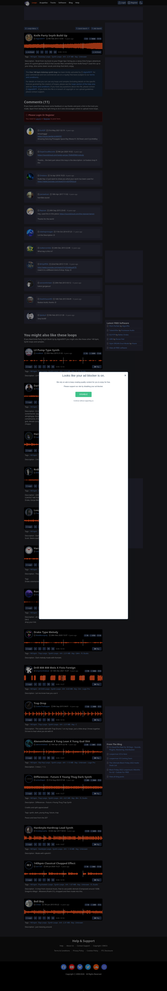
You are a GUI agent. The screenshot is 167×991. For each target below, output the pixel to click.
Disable (83, 394)
